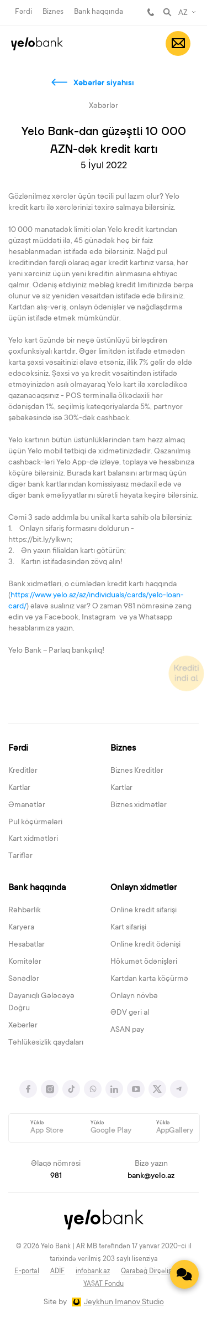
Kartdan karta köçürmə (149, 979)
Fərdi (23, 12)
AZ (183, 13)
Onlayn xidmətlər (143, 888)
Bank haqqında (98, 12)
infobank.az (93, 1271)
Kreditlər (23, 771)
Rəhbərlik (24, 910)
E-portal (26, 1271)
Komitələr (24, 962)
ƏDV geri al (129, 1013)
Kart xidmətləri (33, 839)
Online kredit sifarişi (143, 910)
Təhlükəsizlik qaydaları (45, 1042)
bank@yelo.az (151, 1176)
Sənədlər (23, 979)
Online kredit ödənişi (145, 945)
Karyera (21, 927)
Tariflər (20, 856)
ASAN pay (127, 1030)
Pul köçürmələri (35, 822)
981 (150, 12)
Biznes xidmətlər (138, 805)
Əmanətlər (26, 805)
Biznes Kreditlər (136, 771)
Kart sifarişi (128, 927)
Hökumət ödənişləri (143, 962)
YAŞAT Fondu (103, 1284)
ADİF (57, 1271)
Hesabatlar (26, 945)
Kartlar (19, 788)
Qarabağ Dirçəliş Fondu (157, 1271)
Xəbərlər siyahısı (103, 83)
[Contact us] (184, 1274)
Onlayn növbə (134, 996)
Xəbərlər (23, 1025)
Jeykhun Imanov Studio (124, 1302)
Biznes (53, 12)
